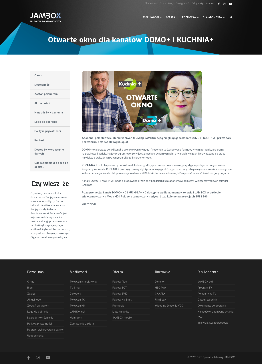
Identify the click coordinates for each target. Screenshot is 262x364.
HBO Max (160, 287)
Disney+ (159, 281)
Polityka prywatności (47, 131)
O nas (163, 3)
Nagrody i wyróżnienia (48, 112)
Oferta (170, 17)
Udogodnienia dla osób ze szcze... (51, 165)
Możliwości (151, 17)
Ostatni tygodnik (207, 299)
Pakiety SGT (119, 287)
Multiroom (76, 317)
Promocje (118, 305)
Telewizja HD (77, 305)
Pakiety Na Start (122, 299)
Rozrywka (189, 17)
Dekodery (75, 293)
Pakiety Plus (119, 281)
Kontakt (210, 3)
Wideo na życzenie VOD (169, 305)
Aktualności (151, 3)
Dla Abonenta (212, 17)
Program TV (205, 287)
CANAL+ (160, 293)
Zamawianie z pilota (82, 323)
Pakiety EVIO (120, 293)
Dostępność (182, 3)
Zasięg (31, 293)
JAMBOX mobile (122, 317)
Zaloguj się (197, 3)
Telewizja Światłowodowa (213, 322)
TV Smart (75, 287)
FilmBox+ (160, 299)
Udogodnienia (35, 335)
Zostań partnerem (46, 94)
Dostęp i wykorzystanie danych (49, 151)
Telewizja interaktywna (83, 281)
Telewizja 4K (77, 299)
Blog (170, 3)
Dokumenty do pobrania (212, 305)
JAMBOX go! (77, 311)
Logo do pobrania (45, 121)
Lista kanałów (120, 311)
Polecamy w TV (207, 293)
